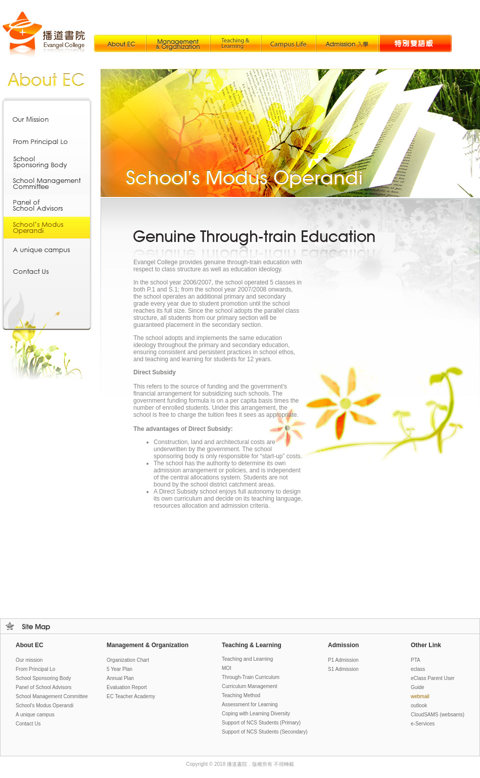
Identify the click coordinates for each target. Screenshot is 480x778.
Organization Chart (128, 660)
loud (437, 714)
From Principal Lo (35, 669)
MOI (226, 668)
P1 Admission (343, 660)
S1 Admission (343, 669)
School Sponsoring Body (43, 678)
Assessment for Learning (250, 704)
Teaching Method (241, 695)
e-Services (423, 723)
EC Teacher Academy (131, 696)
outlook (419, 705)
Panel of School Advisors (44, 687)
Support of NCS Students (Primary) (261, 722)
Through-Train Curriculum (250, 677)
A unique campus (35, 714)
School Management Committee (52, 696)
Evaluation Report (127, 687)
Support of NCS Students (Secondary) (265, 732)
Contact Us (28, 723)
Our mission (29, 660)
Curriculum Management (249, 686)
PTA (415, 660)
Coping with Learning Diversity (256, 713)
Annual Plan (120, 678)
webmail (420, 696)
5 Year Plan (119, 669)
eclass (418, 669)
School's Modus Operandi (44, 705)
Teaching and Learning (247, 659)
